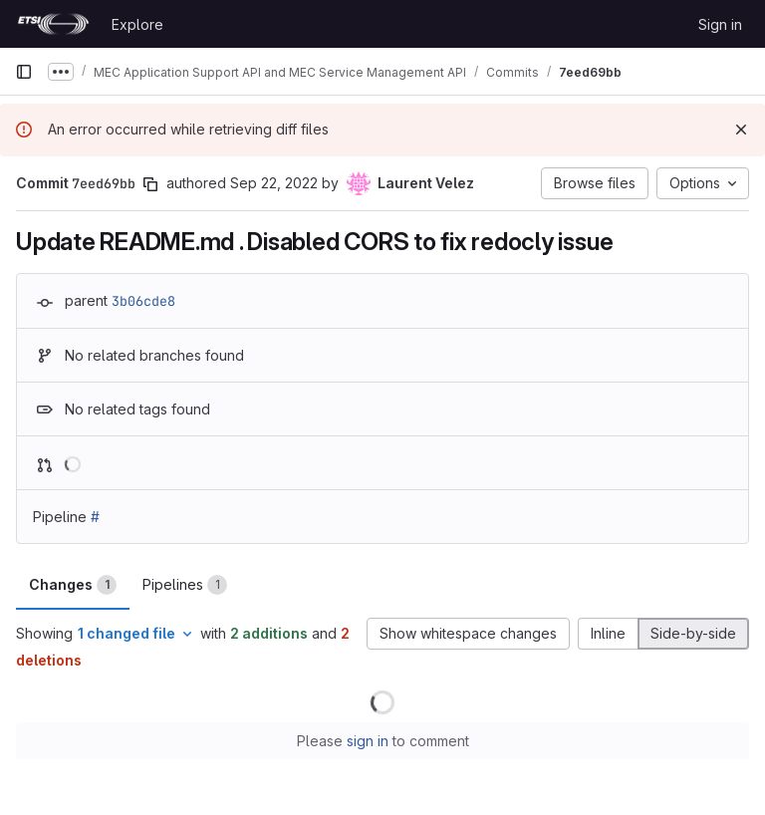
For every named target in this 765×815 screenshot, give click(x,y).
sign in (367, 740)
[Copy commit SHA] (150, 184)
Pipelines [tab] (184, 585)
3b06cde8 (143, 301)
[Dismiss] (741, 129)
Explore (137, 24)
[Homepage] (53, 24)
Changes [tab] (73, 585)
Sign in (720, 24)
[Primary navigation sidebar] (24, 72)
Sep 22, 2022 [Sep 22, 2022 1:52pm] (274, 182)
